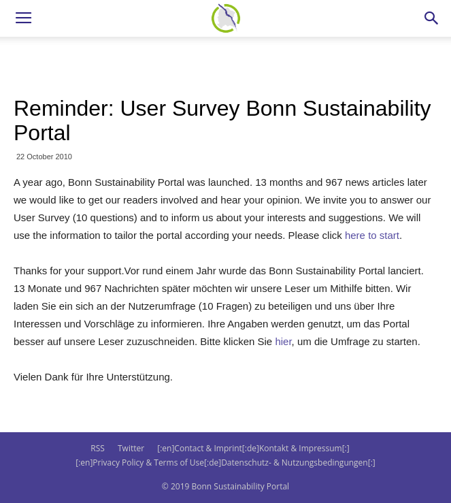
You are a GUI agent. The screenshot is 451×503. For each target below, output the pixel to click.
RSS (97, 448)
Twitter (131, 448)
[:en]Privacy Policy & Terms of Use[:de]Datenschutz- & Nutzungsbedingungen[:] (225, 462)
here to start (372, 235)
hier (283, 341)
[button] (432, 18)
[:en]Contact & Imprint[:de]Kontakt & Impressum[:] (253, 448)
